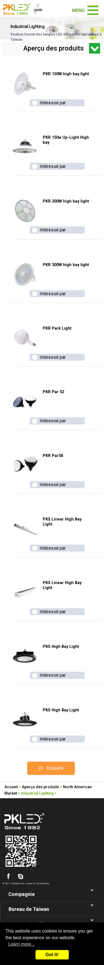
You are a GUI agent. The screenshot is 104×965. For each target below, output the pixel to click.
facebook (8, 876)
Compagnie (21, 894)
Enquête (51, 768)
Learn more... (21, 944)
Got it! (52, 954)
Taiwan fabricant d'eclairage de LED (24, 8)
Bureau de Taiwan (29, 909)
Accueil (11, 787)
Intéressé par (53, 102)
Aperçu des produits (40, 787)
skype (20, 876)
